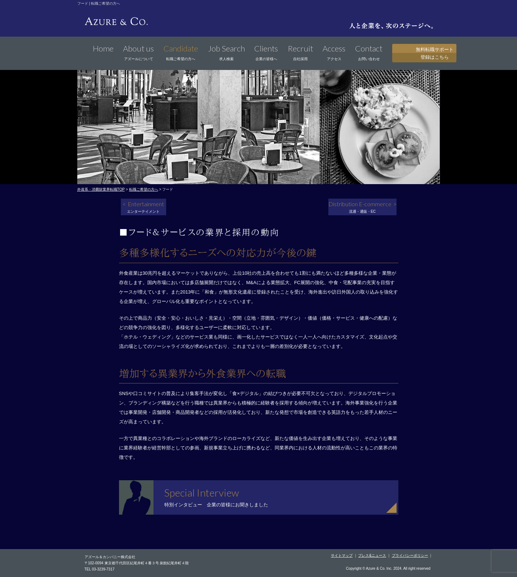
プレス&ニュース (372, 555)
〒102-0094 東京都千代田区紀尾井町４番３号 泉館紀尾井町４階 (137, 563)
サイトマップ (342, 555)
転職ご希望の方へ (143, 189)
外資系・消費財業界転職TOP (101, 189)
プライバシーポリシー (410, 555)
